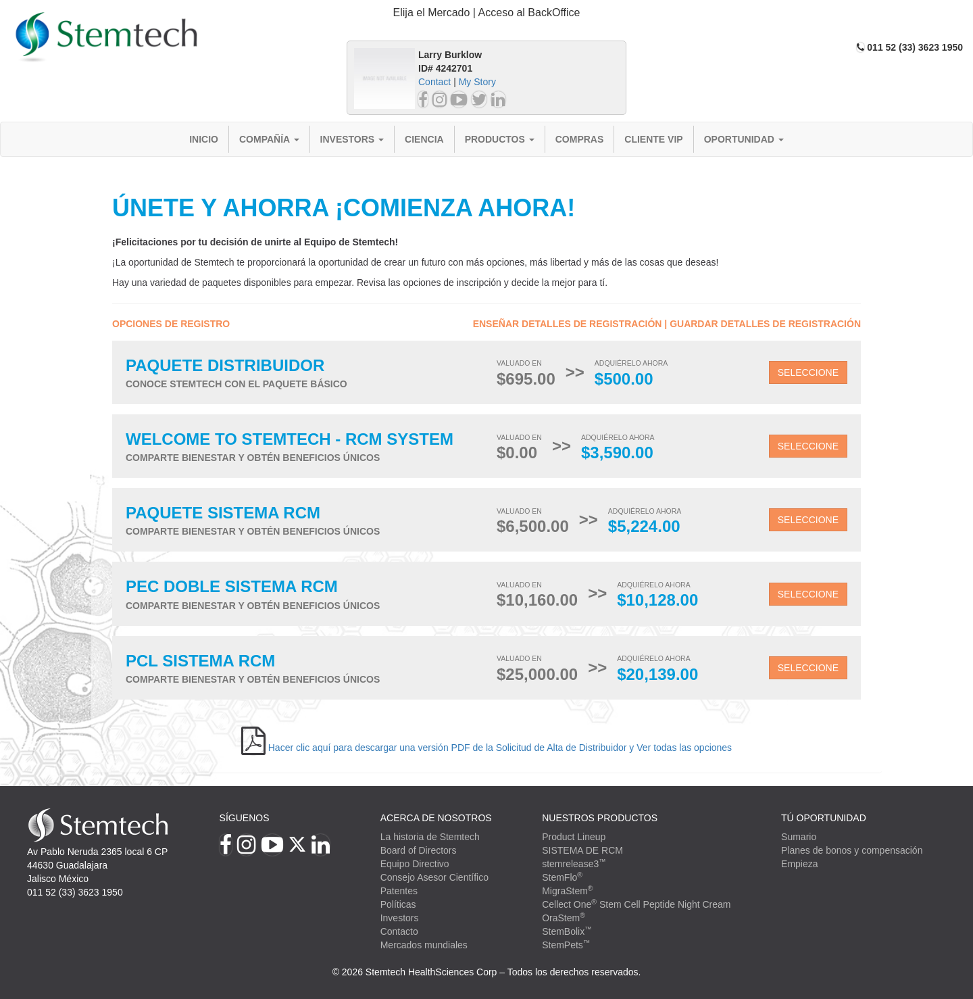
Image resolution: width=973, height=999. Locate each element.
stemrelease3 (574, 863)
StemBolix (567, 931)
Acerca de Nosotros (436, 817)
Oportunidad (744, 139)
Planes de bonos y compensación (851, 850)
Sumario (798, 836)
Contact (434, 81)
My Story (477, 81)
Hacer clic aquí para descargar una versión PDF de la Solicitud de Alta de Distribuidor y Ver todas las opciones (500, 747)
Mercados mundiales (424, 945)
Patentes (399, 890)
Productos (499, 139)
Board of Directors (418, 850)
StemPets (566, 945)
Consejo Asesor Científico (434, 877)
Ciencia (424, 139)
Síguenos (245, 817)
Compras (579, 139)
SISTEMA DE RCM (582, 850)
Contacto (399, 931)
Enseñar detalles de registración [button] (567, 323)
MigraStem (567, 890)
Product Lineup (573, 836)
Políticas (398, 904)
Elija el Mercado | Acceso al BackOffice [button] (486, 12)
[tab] (486, 13)
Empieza (799, 863)
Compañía (269, 139)
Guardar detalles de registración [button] (765, 323)
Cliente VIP (653, 139)
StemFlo (562, 877)
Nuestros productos (599, 817)
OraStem (563, 917)
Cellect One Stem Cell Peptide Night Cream (636, 904)
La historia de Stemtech (430, 836)
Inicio (203, 139)
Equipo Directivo (414, 863)
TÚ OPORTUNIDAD (823, 817)
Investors (352, 139)
